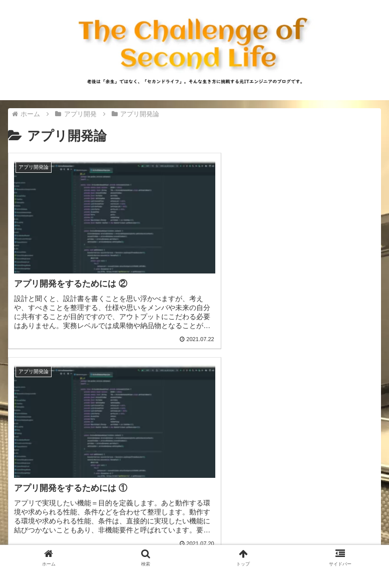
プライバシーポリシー (99, 538)
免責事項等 (289, 538)
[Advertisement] (194, 426)
